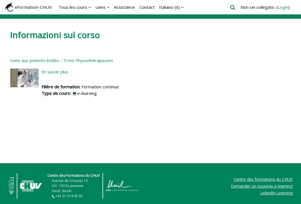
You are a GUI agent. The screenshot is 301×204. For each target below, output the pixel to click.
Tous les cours (72, 7)
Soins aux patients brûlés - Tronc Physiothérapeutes (61, 60)
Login (283, 7)
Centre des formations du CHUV (263, 179)
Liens (100, 7)
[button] (232, 7)
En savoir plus (54, 72)
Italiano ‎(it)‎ (169, 7)
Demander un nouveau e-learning (261, 186)
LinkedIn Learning (276, 193)
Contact (146, 7)
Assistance (124, 7)
